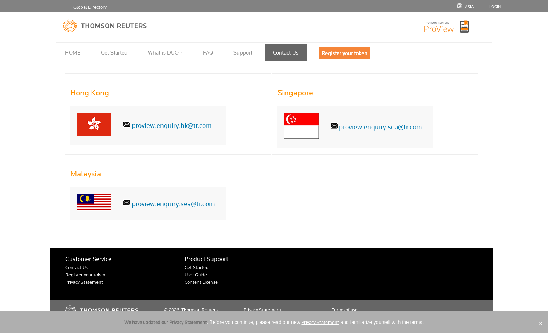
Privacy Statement (84, 282)
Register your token (85, 275)
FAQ (208, 52)
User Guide (196, 275)
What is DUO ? (165, 52)
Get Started (114, 52)
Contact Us (285, 52)
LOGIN (495, 6)
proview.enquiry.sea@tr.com (380, 127)
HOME (72, 52)
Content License (201, 282)
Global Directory (90, 7)
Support (242, 52)
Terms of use (345, 310)
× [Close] (541, 323)
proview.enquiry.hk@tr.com (172, 126)
